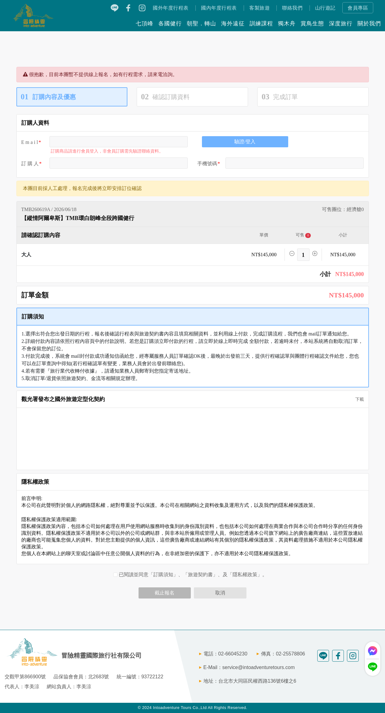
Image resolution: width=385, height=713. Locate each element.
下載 (357, 399)
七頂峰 (144, 23)
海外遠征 (233, 23)
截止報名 (164, 592)
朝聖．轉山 (201, 23)
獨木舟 (287, 23)
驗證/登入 (244, 141)
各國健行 (170, 23)
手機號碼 (207, 163)
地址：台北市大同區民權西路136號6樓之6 (250, 681)
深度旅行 (341, 23)
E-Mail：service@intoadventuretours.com (249, 667)
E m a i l (29, 142)
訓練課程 (261, 23)
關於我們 (369, 23)
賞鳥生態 (312, 23)
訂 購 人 (30, 163)
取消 (220, 592)
